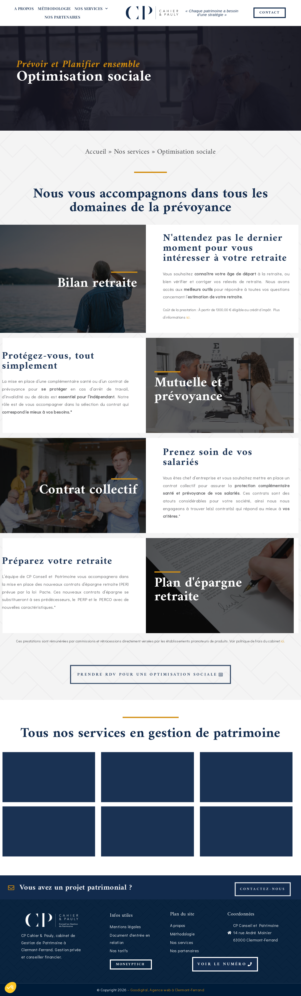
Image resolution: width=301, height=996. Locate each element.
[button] (11, 987)
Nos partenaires (62, 17)
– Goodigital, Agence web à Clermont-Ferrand (165, 989)
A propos (24, 8)
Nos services (91, 9)
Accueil (95, 152)
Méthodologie (54, 8)
